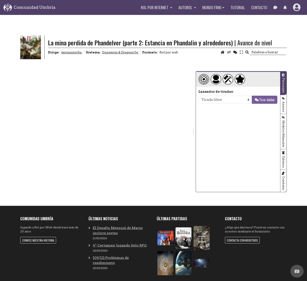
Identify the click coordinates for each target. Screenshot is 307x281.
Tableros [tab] (283, 162)
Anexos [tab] (283, 106)
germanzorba (71, 52)
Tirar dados (267, 99)
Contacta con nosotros (242, 240)
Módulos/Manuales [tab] (283, 133)
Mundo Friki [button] (211, 7)
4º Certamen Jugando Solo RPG (120, 245)
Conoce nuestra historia (38, 240)
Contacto (259, 7)
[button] (285, 7)
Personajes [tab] (283, 85)
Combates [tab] (283, 183)
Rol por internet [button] (155, 7)
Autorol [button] (185, 7)
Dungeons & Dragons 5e (120, 52)
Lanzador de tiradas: (216, 92)
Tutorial (237, 7)
